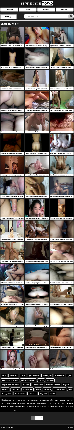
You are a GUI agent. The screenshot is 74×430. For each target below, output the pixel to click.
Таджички (64, 9)
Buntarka (50, 380)
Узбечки (46, 9)
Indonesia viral (27, 389)
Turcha (52, 394)
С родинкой (6, 394)
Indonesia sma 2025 (28, 380)
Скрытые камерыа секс (10, 385)
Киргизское (37, 3)
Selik (70, 389)
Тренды (8, 17)
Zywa (69, 375)
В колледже (47, 375)
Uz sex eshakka (19, 394)
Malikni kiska (59, 375)
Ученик (41, 380)
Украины (47, 389)
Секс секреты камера (10, 380)
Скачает (5, 389)
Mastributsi (15, 389)
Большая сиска (59, 389)
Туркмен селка (33, 375)
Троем (38, 389)
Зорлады (26, 385)
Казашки (27, 9)
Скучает (66, 385)
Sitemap (70, 427)
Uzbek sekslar (38, 385)
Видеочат (43, 394)
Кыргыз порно (7, 427)
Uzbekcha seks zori (53, 385)
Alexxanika (13, 375)
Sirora (23, 375)
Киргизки (9, 9)
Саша (4, 375)
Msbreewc (32, 394)
